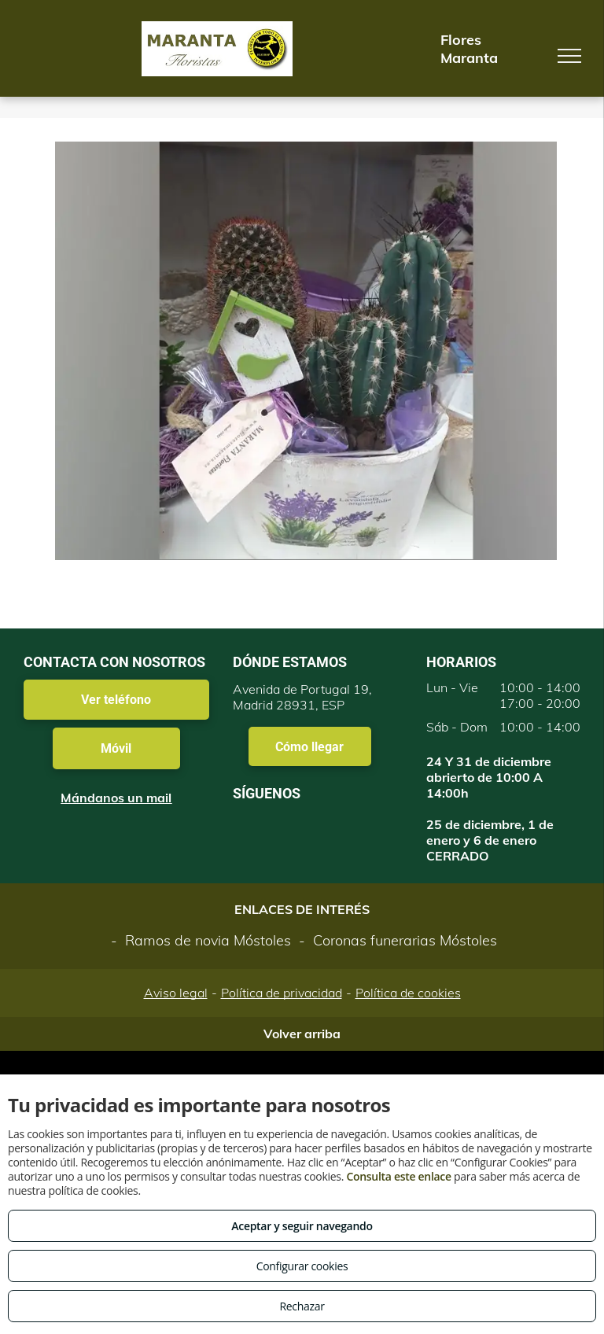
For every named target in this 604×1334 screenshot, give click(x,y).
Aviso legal (176, 992)
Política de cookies (408, 992)
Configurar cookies (302, 1265)
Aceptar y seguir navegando (301, 1225)
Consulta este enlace (398, 1176)
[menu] (569, 55)
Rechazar (301, 1306)
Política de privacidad (281, 992)
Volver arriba (302, 1033)
